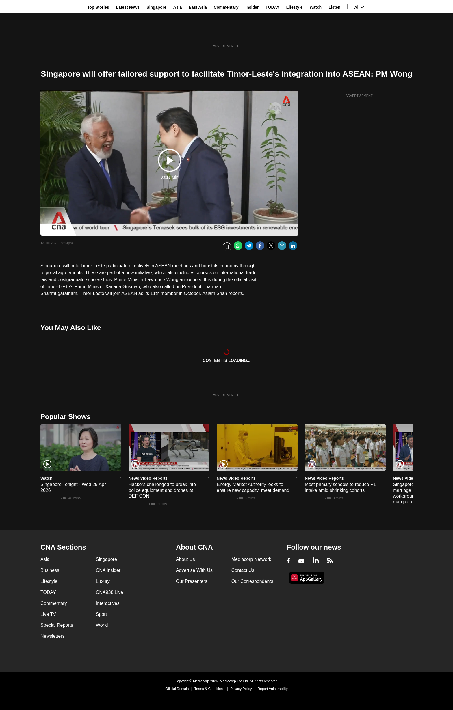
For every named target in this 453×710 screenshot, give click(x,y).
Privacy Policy (241, 689)
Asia (177, 32)
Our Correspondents (252, 581)
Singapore (156, 32)
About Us (185, 559)
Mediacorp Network (251, 559)
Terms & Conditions (209, 689)
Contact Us (242, 570)
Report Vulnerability (272, 689)
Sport (101, 614)
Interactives (108, 603)
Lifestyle (294, 32)
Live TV (48, 614)
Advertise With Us (194, 570)
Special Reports (56, 625)
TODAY (272, 32)
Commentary (226, 32)
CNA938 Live (109, 592)
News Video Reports (148, 478)
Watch (316, 32)
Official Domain (177, 689)
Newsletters (52, 636)
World (102, 625)
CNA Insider (108, 570)
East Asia (198, 32)
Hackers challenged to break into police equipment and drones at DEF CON (162, 490)
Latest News (128, 32)
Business (49, 570)
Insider (252, 32)
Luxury (103, 581)
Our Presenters (191, 581)
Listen (334, 32)
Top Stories (98, 32)
